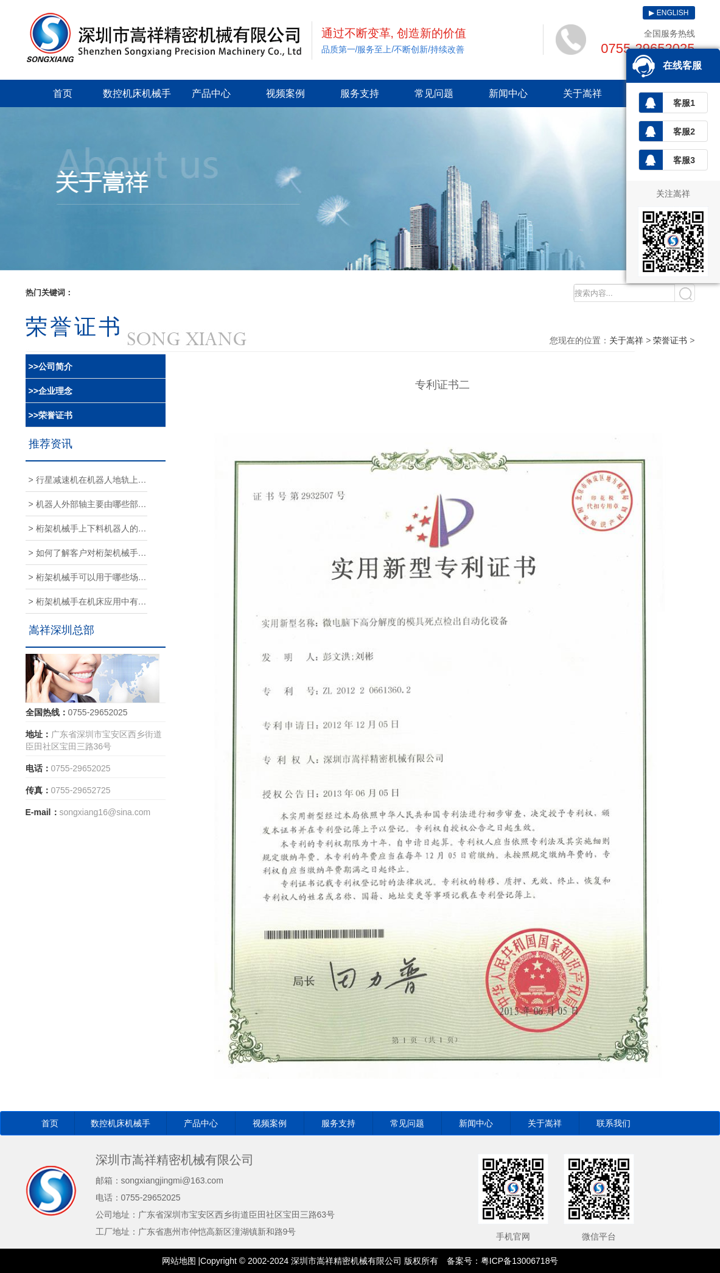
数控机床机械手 (137, 93)
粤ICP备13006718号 (520, 1261)
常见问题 (433, 93)
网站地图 (179, 1261)
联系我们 (613, 1123)
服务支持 (359, 93)
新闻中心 (508, 93)
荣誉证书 (670, 340)
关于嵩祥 (582, 93)
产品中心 (211, 93)
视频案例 (285, 93)
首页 (62, 93)
